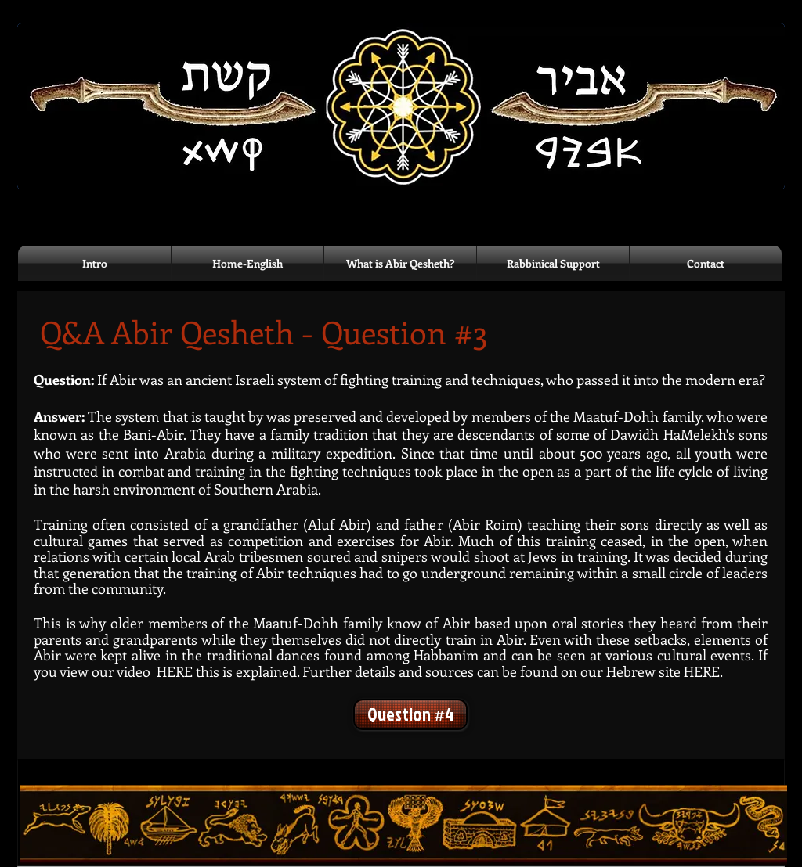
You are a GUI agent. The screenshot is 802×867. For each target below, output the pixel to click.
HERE (702, 671)
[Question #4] (410, 714)
